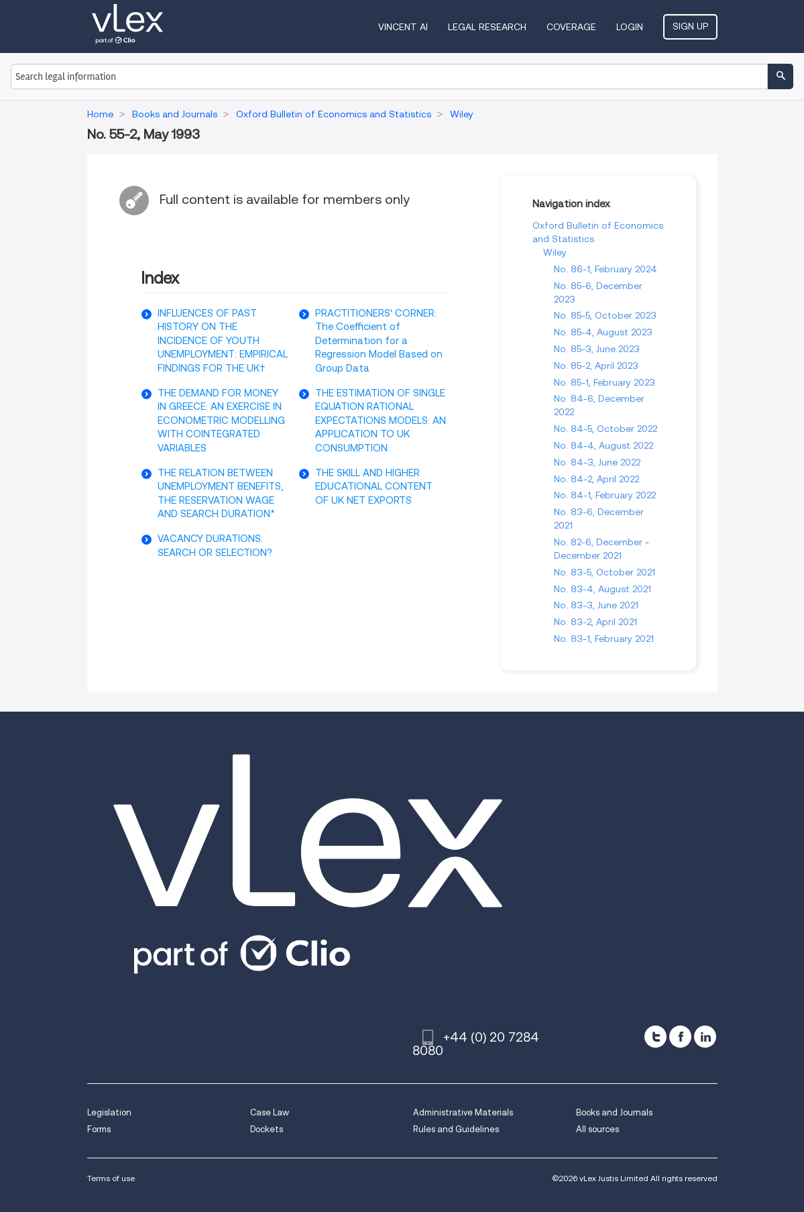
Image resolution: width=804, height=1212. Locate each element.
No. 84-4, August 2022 (603, 445)
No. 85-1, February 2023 (604, 382)
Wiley (555, 252)
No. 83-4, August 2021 (602, 589)
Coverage (571, 26)
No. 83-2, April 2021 (595, 621)
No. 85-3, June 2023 (597, 348)
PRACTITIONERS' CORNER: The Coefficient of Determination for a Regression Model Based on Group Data (379, 341)
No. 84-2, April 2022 (596, 479)
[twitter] (655, 1037)
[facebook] (680, 1037)
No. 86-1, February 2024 (605, 269)
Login (629, 26)
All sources (597, 1129)
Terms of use (111, 1178)
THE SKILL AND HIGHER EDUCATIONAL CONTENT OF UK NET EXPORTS (374, 486)
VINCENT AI (403, 26)
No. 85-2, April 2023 (596, 365)
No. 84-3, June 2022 (597, 462)
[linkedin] (705, 1037)
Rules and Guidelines (456, 1129)
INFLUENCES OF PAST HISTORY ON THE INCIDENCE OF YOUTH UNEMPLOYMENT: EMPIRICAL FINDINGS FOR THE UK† (223, 341)
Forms (99, 1129)
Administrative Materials (463, 1112)
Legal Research (487, 26)
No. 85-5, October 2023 (605, 315)
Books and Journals (614, 1112)
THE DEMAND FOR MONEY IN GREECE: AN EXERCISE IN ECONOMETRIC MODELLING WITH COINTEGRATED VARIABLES (221, 420)
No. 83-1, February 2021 (604, 638)
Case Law (269, 1112)
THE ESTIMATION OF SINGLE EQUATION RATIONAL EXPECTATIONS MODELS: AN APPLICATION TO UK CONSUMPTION (380, 420)
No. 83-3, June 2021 (596, 605)
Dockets (266, 1129)
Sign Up (690, 26)
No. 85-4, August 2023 (603, 332)
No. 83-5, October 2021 (604, 572)
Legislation (109, 1112)
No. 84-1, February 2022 (605, 495)
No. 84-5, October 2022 (605, 428)
